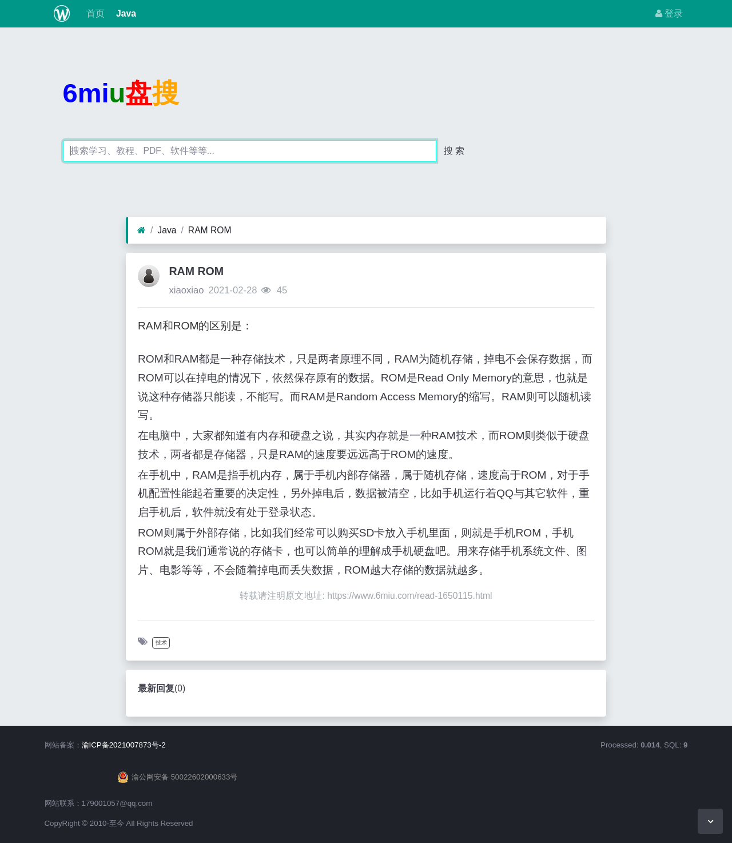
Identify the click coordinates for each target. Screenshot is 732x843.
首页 (93, 13)
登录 (669, 13)
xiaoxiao (186, 290)
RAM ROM (210, 230)
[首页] (141, 230)
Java (125, 13)
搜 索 (454, 151)
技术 (161, 642)
